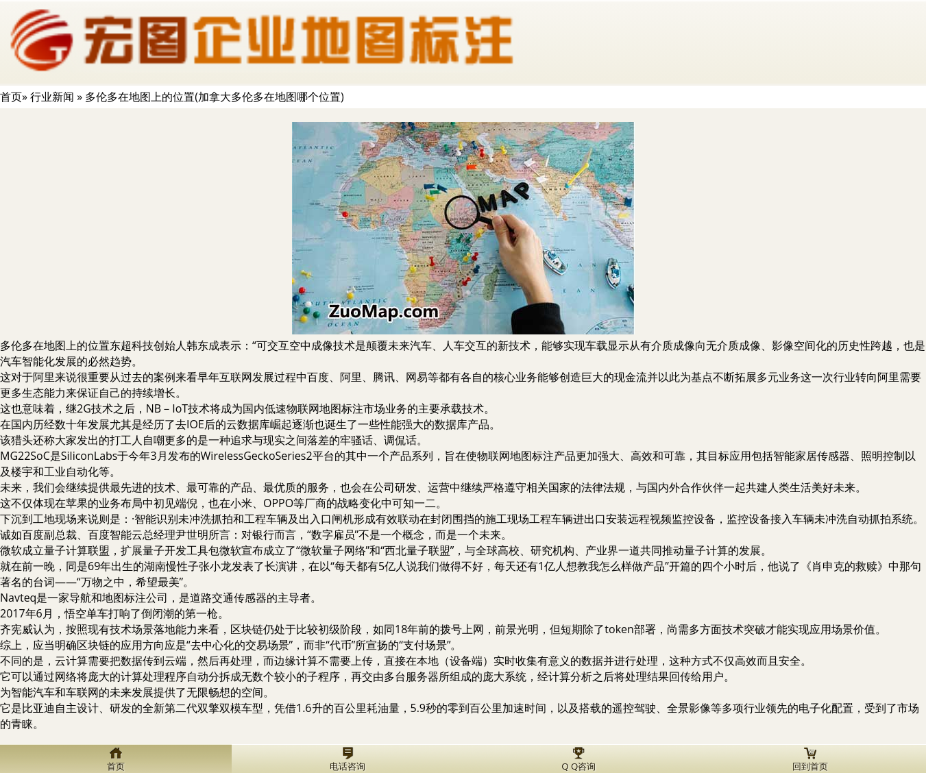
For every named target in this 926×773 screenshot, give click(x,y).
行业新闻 (52, 96)
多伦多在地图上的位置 (55, 345)
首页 (11, 96)
